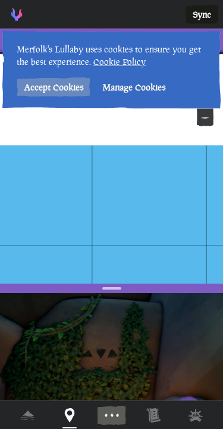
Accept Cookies (53, 87)
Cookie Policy (119, 61)
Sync (202, 14)
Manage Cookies (133, 87)
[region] (111, 214)
